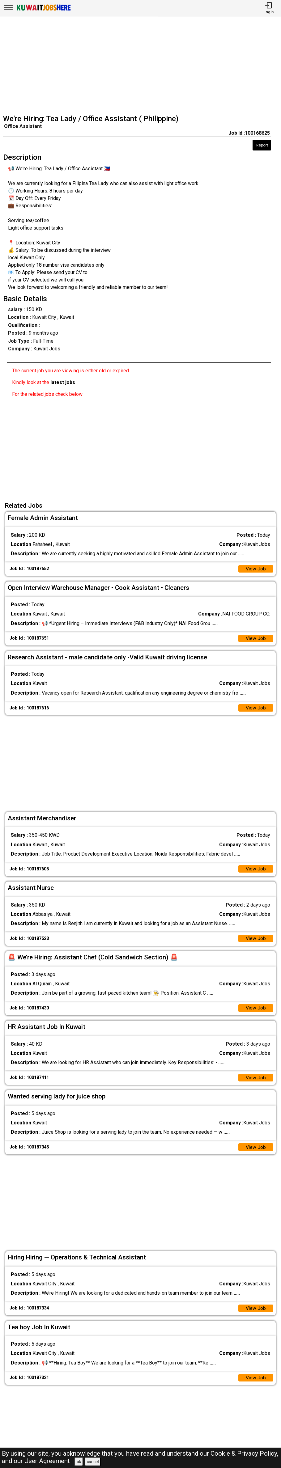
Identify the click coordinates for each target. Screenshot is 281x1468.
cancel (93, 1461)
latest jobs (62, 382)
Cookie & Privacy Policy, (244, 1453)
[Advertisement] (142, 66)
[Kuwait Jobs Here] (43, 10)
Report (262, 145)
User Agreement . (48, 1461)
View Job (255, 569)
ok (79, 1461)
